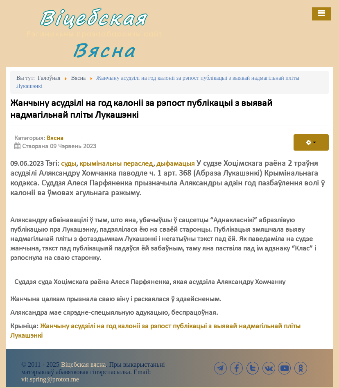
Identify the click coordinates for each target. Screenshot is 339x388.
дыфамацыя (175, 164)
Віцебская (93, 17)
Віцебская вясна (83, 364)
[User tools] (311, 142)
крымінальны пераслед (116, 164)
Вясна (104, 50)
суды (68, 164)
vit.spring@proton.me (50, 379)
